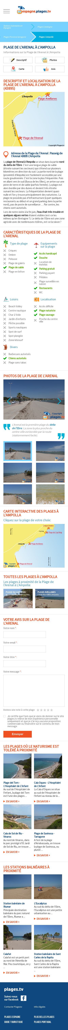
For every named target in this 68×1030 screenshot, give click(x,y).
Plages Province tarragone (14, 37)
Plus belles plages (44, 1017)
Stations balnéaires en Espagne (12, 26)
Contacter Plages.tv (13, 1006)
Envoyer (17, 734)
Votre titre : (10, 657)
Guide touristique (13, 1022)
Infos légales (39, 1006)
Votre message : (12, 671)
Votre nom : (9, 628)
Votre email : (10, 642)
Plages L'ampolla (46, 37)
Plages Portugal (42, 1022)
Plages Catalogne (44, 26)
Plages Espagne (12, 1017)
